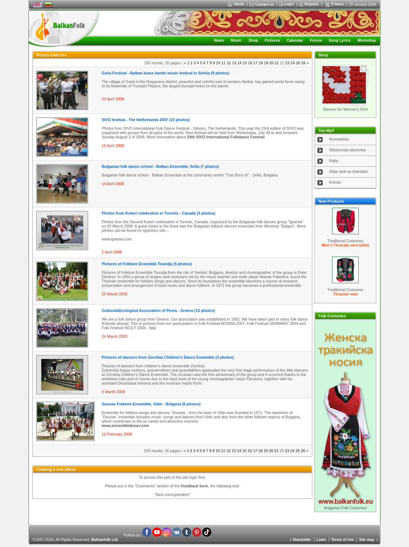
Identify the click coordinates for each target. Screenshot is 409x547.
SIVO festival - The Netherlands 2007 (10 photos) (146, 120)
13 (234, 63)
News (219, 40)
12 (229, 63)
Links (321, 540)
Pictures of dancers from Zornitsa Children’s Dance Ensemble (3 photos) (168, 357)
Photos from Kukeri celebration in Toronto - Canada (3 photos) (158, 213)
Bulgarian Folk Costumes (345, 508)
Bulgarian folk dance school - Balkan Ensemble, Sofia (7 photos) (160, 166)
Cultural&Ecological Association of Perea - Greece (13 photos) (158, 310)
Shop (253, 40)
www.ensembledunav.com (125, 425)
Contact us (264, 4)
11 (223, 63)
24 (293, 63)
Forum (316, 40)
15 (245, 63)
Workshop (366, 40)
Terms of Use (342, 540)
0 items (337, 4)
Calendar (295, 40)
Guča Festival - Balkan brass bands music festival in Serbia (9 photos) (165, 73)
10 (218, 63)
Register (311, 4)
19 (266, 63)
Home (236, 4)
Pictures (272, 40)
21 (277, 63)
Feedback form (194, 486)
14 (239, 63)
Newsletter (302, 540)
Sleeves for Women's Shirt (345, 109)
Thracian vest (345, 294)
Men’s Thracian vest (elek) (345, 245)
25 (298, 63)
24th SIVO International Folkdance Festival (226, 137)
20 (271, 63)
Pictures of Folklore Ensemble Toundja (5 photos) (147, 264)
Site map (366, 540)
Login (289, 4)
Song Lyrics (340, 40)
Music (236, 40)
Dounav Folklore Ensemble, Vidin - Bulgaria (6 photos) (151, 404)
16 (250, 63)
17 (255, 63)
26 (303, 63)
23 (287, 63)
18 (261, 63)
